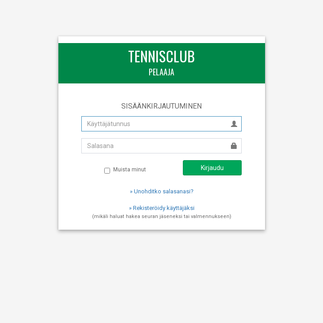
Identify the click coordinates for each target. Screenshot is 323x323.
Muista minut (125, 170)
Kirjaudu (212, 167)
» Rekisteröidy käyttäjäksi (162, 208)
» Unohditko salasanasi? (162, 191)
